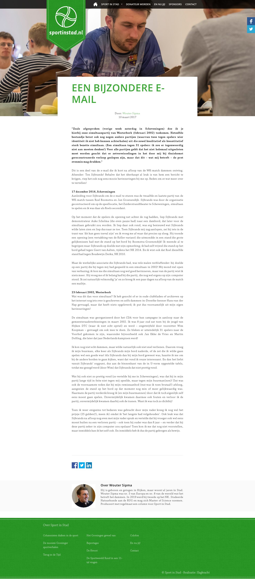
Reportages (93, 543)
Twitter (82, 465)
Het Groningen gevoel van (101, 535)
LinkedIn (89, 465)
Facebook (75, 465)
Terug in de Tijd (52, 554)
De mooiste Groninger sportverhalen (55, 545)
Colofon (134, 535)
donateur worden (138, 4)
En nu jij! (159, 4)
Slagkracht (203, 572)
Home (95, 4)
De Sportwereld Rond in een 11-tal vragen (104, 560)
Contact (191, 4)
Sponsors (175, 4)
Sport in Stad (110, 4)
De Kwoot (92, 550)
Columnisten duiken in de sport (60, 535)
